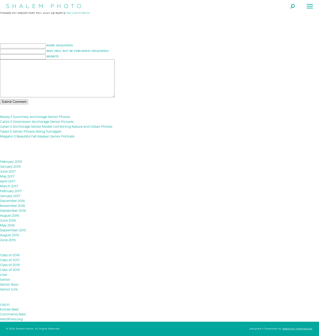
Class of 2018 (10, 265)
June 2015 (8, 240)
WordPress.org (11, 319)
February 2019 (11, 162)
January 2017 (10, 196)
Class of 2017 (10, 260)
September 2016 (13, 211)
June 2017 (8, 171)
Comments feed (13, 314)
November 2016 (12, 206)
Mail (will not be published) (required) (78, 50)
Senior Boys (9, 284)
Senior (5, 280)
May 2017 (7, 176)
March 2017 (9, 186)
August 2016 (9, 215)
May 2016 (7, 225)
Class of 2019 (10, 270)
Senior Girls (9, 289)
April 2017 (7, 181)
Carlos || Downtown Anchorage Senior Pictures (37, 122)
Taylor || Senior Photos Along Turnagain (31, 131)
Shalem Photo (43, 6)
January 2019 (10, 167)
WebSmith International (297, 328)
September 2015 (13, 230)
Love (3, 275)
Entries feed (9, 309)
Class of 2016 (10, 255)
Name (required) (60, 45)
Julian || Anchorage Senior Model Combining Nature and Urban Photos (56, 127)
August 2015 (9, 235)
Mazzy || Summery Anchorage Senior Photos (35, 117)
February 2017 (11, 191)
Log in (5, 304)
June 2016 (8, 220)
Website (53, 56)
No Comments (78, 12)
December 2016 (12, 201)
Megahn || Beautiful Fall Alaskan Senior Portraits (37, 136)
